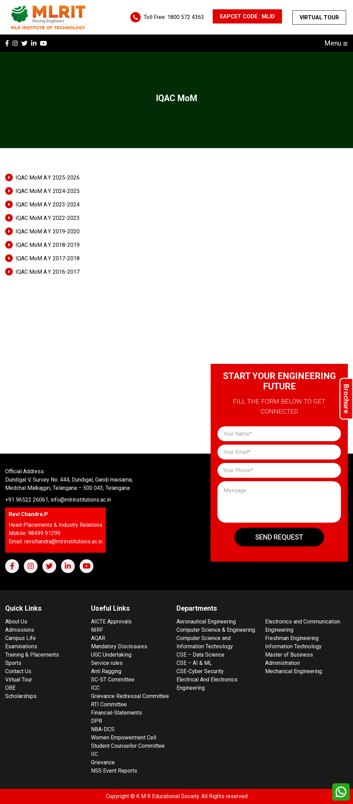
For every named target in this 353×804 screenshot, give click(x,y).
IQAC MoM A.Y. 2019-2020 (48, 231)
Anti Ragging (106, 671)
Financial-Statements (116, 712)
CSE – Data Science (200, 654)
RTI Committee (109, 704)
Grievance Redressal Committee (130, 696)
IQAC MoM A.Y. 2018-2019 (48, 245)
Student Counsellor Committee (128, 746)
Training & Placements (32, 654)
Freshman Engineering (292, 638)
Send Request (279, 537)
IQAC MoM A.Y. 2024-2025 (48, 191)
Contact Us (18, 671)
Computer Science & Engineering (215, 630)
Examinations (21, 646)
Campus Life (20, 638)
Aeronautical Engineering (206, 621)
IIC (94, 754)
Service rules (107, 663)
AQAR (98, 638)
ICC (95, 688)
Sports (13, 663)
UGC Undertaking (111, 654)
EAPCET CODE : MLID (247, 16)
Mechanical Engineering (293, 671)
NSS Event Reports (114, 770)
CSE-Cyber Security (200, 671)
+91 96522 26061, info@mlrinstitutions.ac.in (58, 499)
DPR (96, 721)
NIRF (97, 630)
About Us (16, 621)
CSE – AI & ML (194, 663)
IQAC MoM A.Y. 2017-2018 (48, 258)
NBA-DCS (102, 729)
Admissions (19, 630)
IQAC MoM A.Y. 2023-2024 (48, 204)
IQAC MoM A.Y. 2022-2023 (48, 218)
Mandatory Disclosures (119, 646)
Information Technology (293, 646)
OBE (10, 688)
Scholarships (21, 696)
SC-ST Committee (112, 679)
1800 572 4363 (185, 17)
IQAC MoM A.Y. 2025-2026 (48, 177)
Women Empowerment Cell (123, 737)
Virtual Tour (319, 17)
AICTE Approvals (111, 621)
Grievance (103, 762)
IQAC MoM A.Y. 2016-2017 (48, 272)
